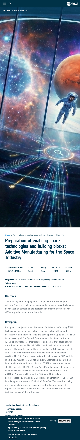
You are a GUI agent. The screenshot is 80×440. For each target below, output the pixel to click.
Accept (53, 423)
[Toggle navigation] (4, 3)
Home (7, 235)
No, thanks (64, 423)
